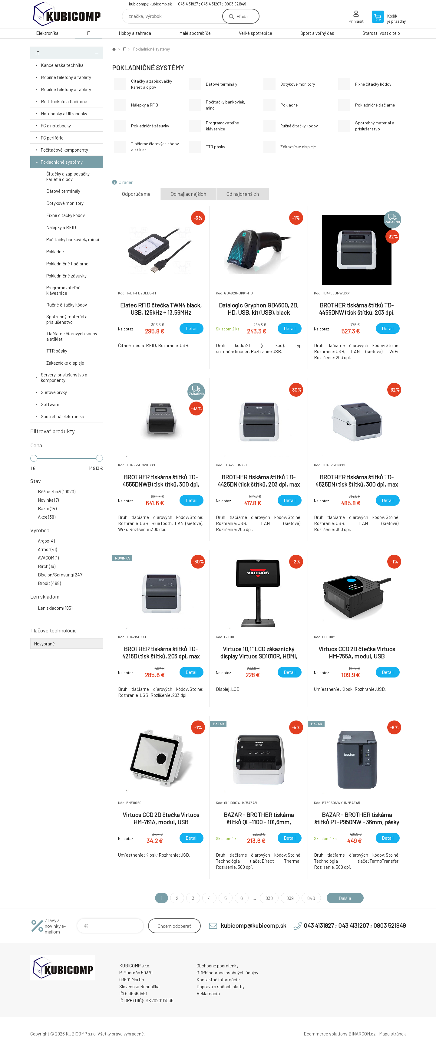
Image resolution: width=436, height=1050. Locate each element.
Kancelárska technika (62, 65)
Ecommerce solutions (326, 1033)
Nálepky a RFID (61, 227)
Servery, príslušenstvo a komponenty (64, 377)
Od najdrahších (242, 194)
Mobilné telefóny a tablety (66, 77)
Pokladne (55, 251)
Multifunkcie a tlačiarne (64, 101)
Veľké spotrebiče (255, 33)
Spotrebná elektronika (62, 416)
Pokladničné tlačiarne (67, 263)
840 (311, 898)
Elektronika (47, 33)
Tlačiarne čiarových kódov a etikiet (71, 336)
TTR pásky (56, 350)
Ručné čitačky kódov (66, 304)
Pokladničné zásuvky (66, 275)
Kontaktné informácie (218, 979)
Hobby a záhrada (135, 33)
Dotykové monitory (65, 203)
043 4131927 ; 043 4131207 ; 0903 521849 (212, 4)
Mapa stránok (392, 1033)
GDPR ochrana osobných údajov (227, 972)
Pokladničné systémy (62, 162)
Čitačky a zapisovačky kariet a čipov (68, 176)
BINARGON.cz (361, 1033)
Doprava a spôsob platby (221, 986)
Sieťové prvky (54, 392)
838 (269, 898)
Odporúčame (136, 194)
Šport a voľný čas (317, 33)
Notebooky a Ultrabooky (64, 113)
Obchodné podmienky (218, 965)
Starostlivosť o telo (381, 33)
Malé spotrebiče (195, 33)
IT (89, 33)
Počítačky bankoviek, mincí (72, 239)
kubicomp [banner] (66, 14)
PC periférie (52, 137)
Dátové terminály (63, 191)
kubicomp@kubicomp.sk (150, 4)
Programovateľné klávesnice (63, 290)
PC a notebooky (56, 125)
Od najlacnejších (188, 194)
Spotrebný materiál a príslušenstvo (67, 319)
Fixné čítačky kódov (65, 215)
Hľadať (242, 16)
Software (50, 404)
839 (290, 898)
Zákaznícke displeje (65, 363)
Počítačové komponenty (64, 150)
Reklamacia (208, 993)
